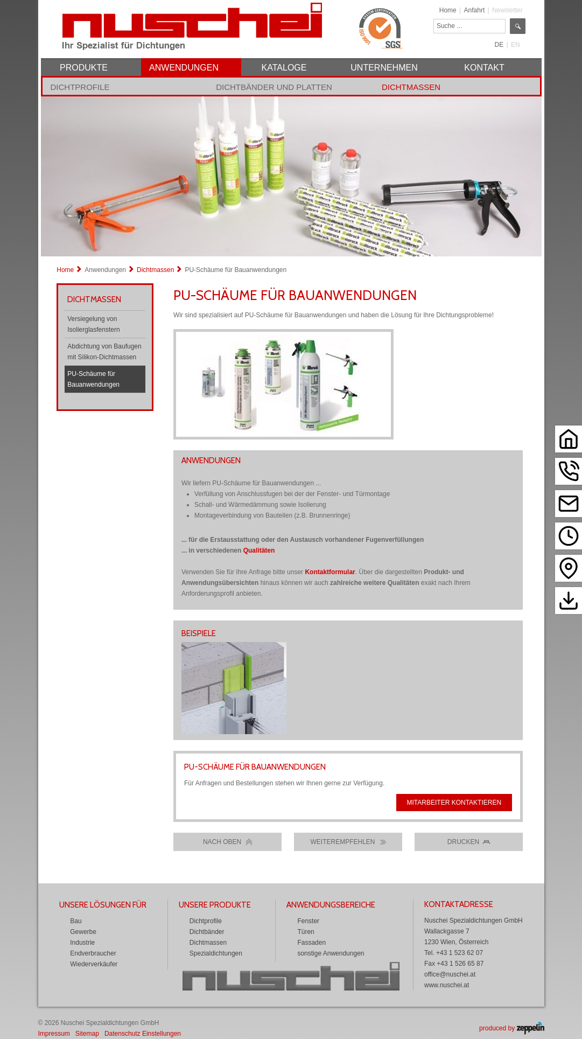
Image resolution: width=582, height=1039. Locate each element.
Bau (75, 921)
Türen (305, 932)
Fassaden (311, 942)
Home (448, 10)
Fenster (308, 921)
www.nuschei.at (446, 985)
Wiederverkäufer (93, 964)
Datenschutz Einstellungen (142, 1033)
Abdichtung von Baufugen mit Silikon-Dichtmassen (104, 352)
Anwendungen (105, 270)
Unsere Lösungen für (102, 905)
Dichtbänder (207, 932)
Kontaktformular (330, 572)
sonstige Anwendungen (330, 953)
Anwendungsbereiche (330, 905)
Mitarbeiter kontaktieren (454, 802)
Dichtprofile (80, 87)
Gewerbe (83, 932)
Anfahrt (474, 10)
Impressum (54, 1033)
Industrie (82, 942)
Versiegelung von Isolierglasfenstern (93, 324)
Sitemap (87, 1033)
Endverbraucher (93, 953)
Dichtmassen (411, 87)
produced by (511, 1028)
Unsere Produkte (215, 905)
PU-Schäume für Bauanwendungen (93, 379)
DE (499, 44)
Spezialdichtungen (216, 953)
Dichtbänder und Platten (274, 87)
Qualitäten (259, 550)
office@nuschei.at (449, 974)
